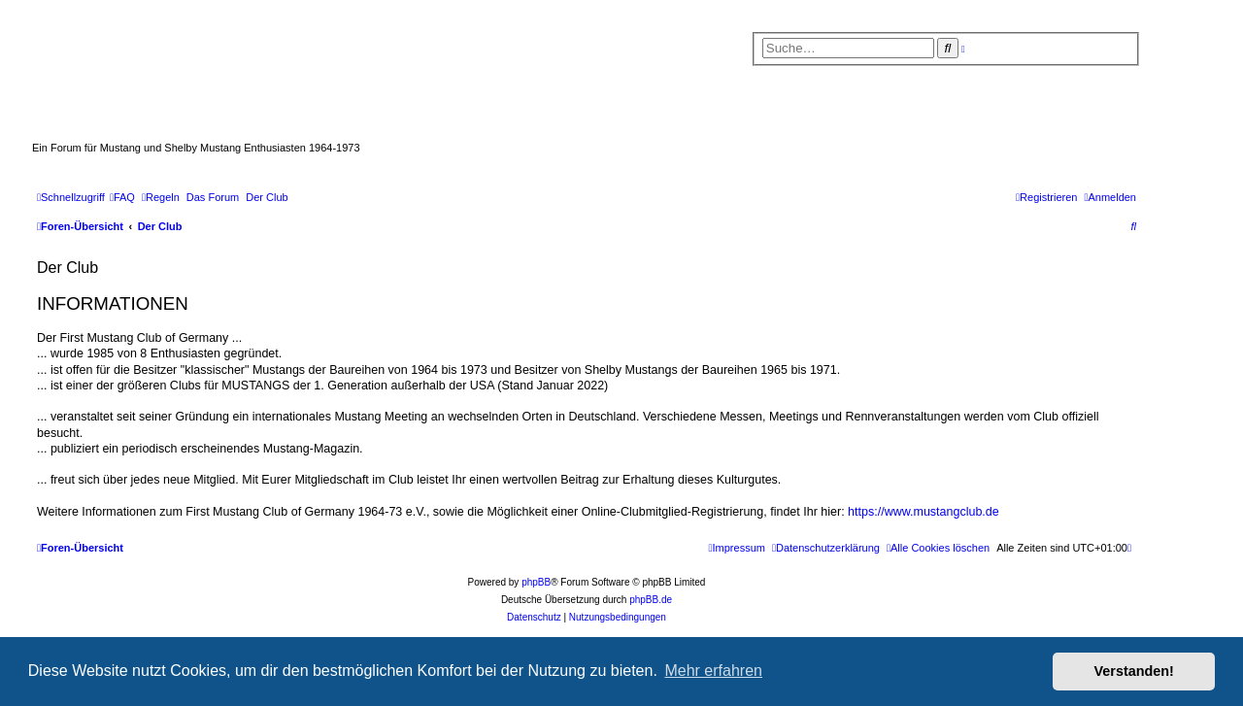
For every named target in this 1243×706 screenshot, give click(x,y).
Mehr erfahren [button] (713, 670)
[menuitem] (122, 197)
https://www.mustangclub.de (923, 512)
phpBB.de (650, 599)
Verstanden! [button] (1134, 671)
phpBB (536, 582)
